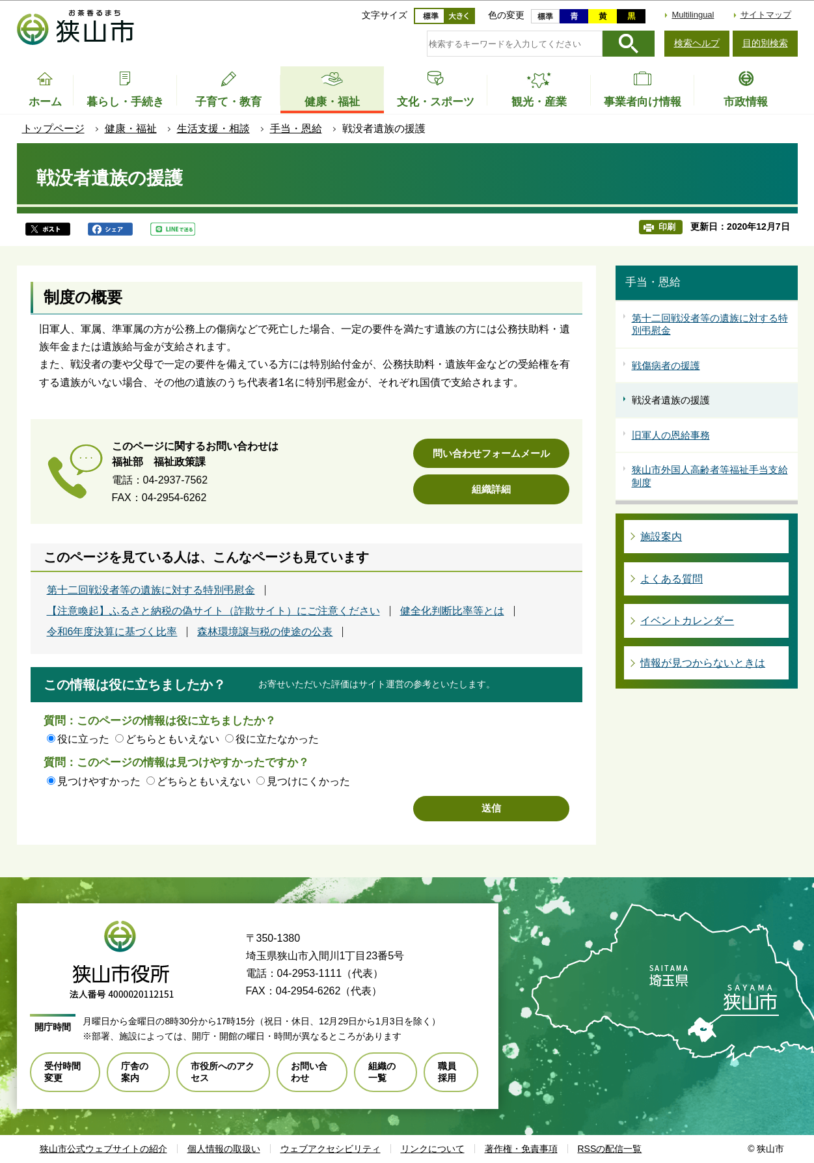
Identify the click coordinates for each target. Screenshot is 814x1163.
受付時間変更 (62, 1072)
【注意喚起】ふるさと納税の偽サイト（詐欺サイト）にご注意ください (213, 611)
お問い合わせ (309, 1072)
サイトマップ (765, 15)
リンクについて (433, 1148)
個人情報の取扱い (223, 1148)
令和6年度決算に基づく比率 (112, 632)
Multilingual (693, 15)
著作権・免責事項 (521, 1148)
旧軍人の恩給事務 (671, 435)
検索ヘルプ (697, 43)
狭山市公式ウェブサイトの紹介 (103, 1148)
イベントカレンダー (687, 620)
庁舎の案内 (134, 1072)
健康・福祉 (131, 128)
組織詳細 (491, 489)
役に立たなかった (277, 739)
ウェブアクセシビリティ (330, 1148)
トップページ (53, 128)
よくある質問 (671, 578)
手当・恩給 (296, 128)
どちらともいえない (172, 739)
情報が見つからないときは (702, 662)
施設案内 (661, 536)
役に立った (83, 739)
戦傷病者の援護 (666, 365)
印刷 (666, 227)
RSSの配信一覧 (610, 1148)
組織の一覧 (382, 1072)
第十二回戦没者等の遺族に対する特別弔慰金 (151, 590)
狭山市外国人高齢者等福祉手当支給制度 (710, 476)
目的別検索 (765, 43)
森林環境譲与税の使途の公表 (264, 632)
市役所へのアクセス (222, 1072)
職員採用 (447, 1072)
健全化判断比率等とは (452, 611)
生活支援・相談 (213, 128)
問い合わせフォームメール (491, 453)
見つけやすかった (99, 781)
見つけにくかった (308, 781)
